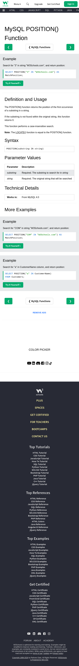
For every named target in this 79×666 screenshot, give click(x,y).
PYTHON (58, 10)
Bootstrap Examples (38, 564)
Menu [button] (17, 4)
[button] (27, 4)
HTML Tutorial (39, 452)
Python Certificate (39, 604)
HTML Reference (38, 498)
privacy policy (58, 653)
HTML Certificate (39, 590)
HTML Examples (38, 544)
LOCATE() (21, 132)
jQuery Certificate (39, 610)
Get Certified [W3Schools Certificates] (53, 4)
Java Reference (38, 524)
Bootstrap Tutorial (40, 472)
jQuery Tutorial (39, 484)
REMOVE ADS (39, 312)
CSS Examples (38, 547)
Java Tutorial (39, 478)
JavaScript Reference (38, 504)
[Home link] (5, 4)
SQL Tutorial (40, 464)
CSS (22, 10)
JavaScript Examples (38, 550)
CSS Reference (38, 501)
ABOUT (37, 640)
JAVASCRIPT (34, 10)
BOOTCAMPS (39, 429)
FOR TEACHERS (39, 422)
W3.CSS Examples (38, 561)
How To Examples (38, 552)
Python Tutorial (39, 467)
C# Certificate (39, 618)
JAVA (69, 10)
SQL (47, 10)
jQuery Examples (38, 575)
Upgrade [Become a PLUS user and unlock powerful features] (38, 4)
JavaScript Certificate (39, 595)
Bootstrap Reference (38, 515)
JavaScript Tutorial (39, 458)
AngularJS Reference (38, 527)
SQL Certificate (39, 601)
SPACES (39, 407)
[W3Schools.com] (39, 393)
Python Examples (38, 558)
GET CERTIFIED (39, 414)
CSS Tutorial (39, 455)
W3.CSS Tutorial (39, 469)
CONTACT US (39, 436)
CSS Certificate (39, 592)
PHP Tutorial (39, 475)
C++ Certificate (40, 615)
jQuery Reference (38, 530)
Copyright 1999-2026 (20, 658)
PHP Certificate (39, 607)
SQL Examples (38, 555)
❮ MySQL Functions (39, 47)
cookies (46, 653)
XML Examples (38, 572)
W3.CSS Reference (38, 512)
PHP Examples (38, 567)
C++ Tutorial (39, 481)
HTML (12, 10)
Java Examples (38, 570)
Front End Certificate (39, 598)
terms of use (37, 653)
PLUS (39, 400)
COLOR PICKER (39, 349)
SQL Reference (38, 507)
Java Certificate (39, 612)
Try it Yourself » (13, 83)
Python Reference (38, 509)
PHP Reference (38, 518)
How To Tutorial (39, 461)
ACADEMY (48, 640)
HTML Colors (38, 521)
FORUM (28, 640)
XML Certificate (39, 621)
